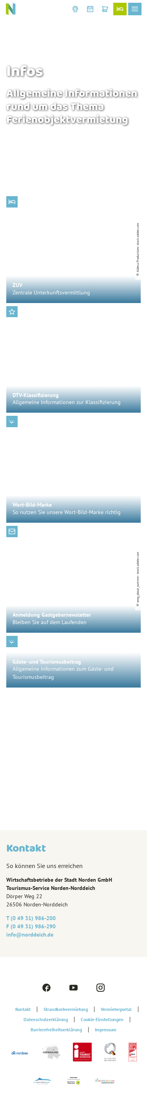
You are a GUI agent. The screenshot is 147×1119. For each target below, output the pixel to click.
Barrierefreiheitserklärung (56, 1029)
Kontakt (23, 1009)
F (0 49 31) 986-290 (31, 926)
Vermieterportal (116, 1009)
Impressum (105, 1029)
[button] (75, 9)
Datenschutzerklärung (46, 1019)
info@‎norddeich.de (29, 934)
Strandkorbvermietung (66, 1009)
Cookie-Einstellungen (102, 1019)
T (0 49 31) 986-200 (31, 918)
